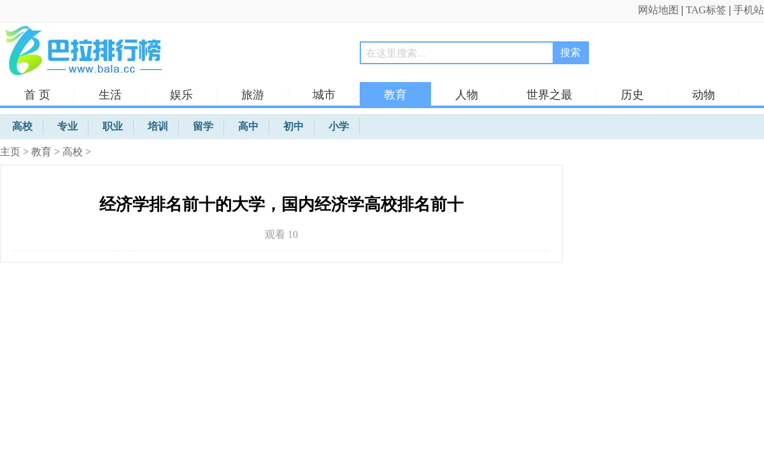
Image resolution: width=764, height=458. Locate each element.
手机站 (748, 9)
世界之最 (549, 94)
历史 (632, 94)
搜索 (570, 52)
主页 (10, 151)
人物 (466, 94)
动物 (703, 94)
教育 (395, 94)
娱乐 (181, 94)
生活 (110, 94)
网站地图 (658, 9)
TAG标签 (706, 9)
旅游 (252, 94)
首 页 (37, 94)
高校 (72, 151)
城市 (324, 94)
